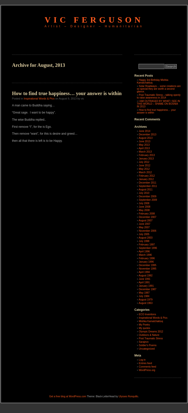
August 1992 (146, 275)
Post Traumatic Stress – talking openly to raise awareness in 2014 (158, 96)
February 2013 (147, 155)
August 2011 (146, 189)
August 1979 (146, 299)
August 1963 (146, 303)
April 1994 (144, 272)
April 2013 (144, 148)
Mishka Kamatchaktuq (151, 321)
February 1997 (147, 244)
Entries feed (145, 363)
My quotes (144, 328)
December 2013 (147, 134)
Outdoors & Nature (149, 335)
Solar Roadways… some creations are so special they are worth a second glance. (159, 89)
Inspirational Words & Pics (39, 98)
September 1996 (148, 248)
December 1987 (147, 289)
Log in (142, 359)
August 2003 (146, 237)
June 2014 (144, 131)
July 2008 (144, 203)
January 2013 (146, 158)
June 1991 (144, 279)
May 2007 (144, 227)
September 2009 (148, 200)
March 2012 (145, 172)
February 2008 (147, 213)
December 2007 (147, 217)
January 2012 (146, 179)
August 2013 (146, 138)
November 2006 (147, 230)
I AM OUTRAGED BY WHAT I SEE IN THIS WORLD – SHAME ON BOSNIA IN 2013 (158, 104)
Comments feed (147, 366)
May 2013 (144, 144)
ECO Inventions (147, 314)
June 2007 (144, 224)
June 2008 (144, 206)
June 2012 (144, 165)
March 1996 (145, 255)
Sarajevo (143, 342)
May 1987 (144, 292)
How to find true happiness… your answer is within (67, 93)
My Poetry (144, 324)
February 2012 (147, 175)
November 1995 (147, 268)
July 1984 (144, 296)
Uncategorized (146, 348)
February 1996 (147, 258)
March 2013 (145, 151)
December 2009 (147, 196)
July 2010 (144, 193)
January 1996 (146, 261)
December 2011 (147, 182)
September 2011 (148, 186)
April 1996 (144, 251)
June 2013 (144, 141)
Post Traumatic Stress (151, 338)
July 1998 (144, 241)
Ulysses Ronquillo (128, 396)
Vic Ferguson (94, 19)
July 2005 (144, 234)
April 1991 (144, 282)
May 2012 (144, 169)
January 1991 (146, 286)
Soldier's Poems (147, 345)
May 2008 (144, 210)
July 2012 (144, 162)
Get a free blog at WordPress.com (67, 396)
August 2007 (146, 220)
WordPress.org (147, 370)
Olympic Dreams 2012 (151, 331)
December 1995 (147, 265)
